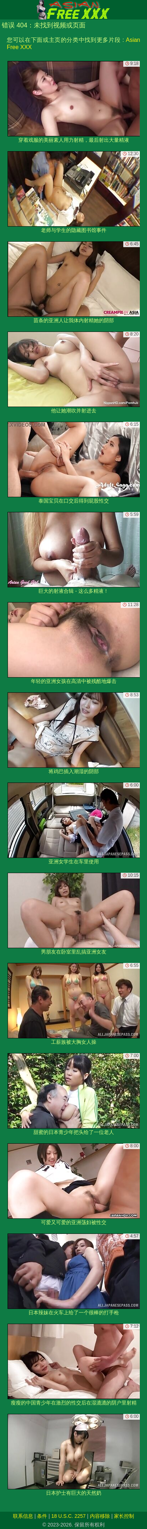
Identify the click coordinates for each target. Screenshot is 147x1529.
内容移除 (100, 1516)
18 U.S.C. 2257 (68, 1516)
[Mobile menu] (6, 10)
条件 (42, 1516)
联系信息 (23, 1516)
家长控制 (124, 1516)
